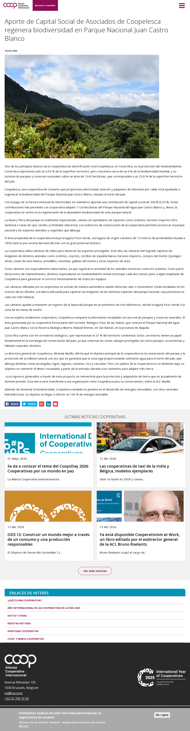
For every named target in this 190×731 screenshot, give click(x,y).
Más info (24, 726)
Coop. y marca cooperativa (26, 639)
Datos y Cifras (17, 616)
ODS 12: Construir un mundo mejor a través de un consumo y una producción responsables (49, 539)
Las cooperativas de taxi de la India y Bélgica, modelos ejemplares (134, 468)
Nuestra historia (19, 623)
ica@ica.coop (13, 693)
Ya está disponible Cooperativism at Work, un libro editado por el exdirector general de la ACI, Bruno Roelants (140, 539)
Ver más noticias (95, 571)
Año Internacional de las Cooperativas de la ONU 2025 (44, 608)
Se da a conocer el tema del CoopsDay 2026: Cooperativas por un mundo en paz (48, 468)
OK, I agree (162, 715)
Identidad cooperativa (23, 631)
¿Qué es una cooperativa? (25, 600)
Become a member (45, 5)
